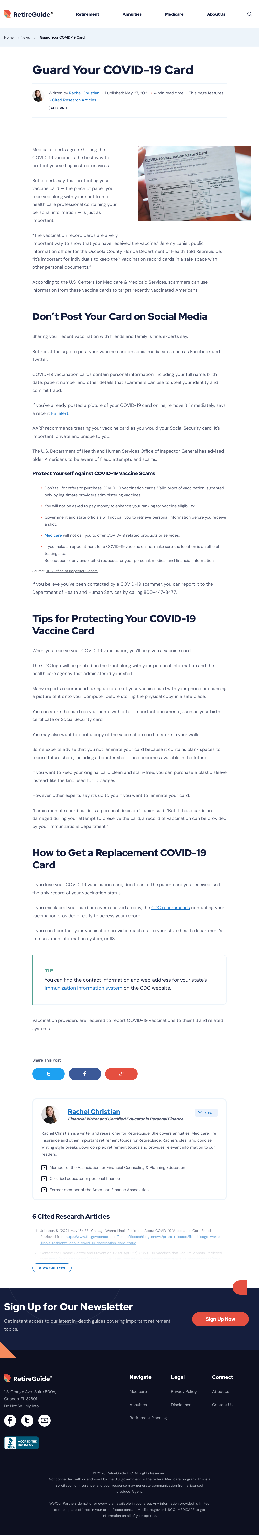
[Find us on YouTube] (44, 1421)
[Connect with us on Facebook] (10, 1421)
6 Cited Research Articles (72, 100)
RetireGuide (30, 14)
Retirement (87, 14)
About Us (216, 14)
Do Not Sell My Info (21, 1406)
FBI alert (59, 413)
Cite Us (57, 108)
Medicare (174, 14)
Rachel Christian (84, 93)
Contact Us (222, 1404)
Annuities (132, 14)
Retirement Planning (148, 1417)
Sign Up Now (220, 1319)
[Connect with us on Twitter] (27, 1421)
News (25, 37)
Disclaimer (181, 1404)
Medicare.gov (149, 1509)
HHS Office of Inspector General (72, 571)
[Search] (250, 14)
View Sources (52, 1267)
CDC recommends (170, 908)
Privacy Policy (184, 1391)
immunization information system (83, 988)
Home (9, 37)
